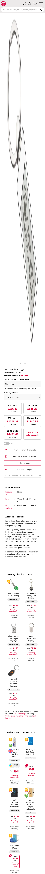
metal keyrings (22, 716)
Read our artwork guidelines (24, 456)
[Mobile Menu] (41, 4)
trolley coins (10, 716)
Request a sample (24, 469)
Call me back (25, 463)
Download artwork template (24, 450)
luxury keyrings (19, 713)
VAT (12, 443)
